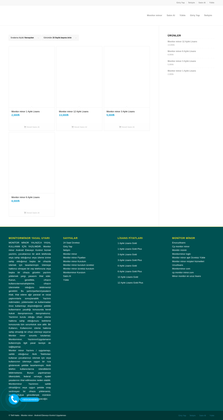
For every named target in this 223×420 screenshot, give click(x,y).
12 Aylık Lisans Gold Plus (130, 282)
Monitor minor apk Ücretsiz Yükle (188, 257)
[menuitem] (181, 2)
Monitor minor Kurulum (74, 261)
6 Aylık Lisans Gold (127, 265)
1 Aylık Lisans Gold (127, 243)
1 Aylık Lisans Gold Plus (130, 249)
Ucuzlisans (177, 265)
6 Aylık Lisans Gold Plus (130, 271)
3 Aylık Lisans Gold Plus (130, 260)
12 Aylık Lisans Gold (128, 277)
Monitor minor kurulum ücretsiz (78, 265)
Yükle (211, 3)
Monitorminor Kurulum (74, 272)
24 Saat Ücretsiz (71, 242)
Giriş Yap (180, 3)
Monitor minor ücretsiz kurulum (78, 268)
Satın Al (202, 3)
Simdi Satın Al (32, 127)
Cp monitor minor (181, 246)
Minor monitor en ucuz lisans (186, 276)
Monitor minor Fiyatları (74, 257)
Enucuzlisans (179, 242)
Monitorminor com (181, 268)
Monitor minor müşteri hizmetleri (188, 261)
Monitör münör (179, 250)
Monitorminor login (181, 254)
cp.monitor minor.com (183, 272)
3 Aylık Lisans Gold (127, 254)
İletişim (191, 3)
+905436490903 (29, 399)
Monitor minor (70, 254)
